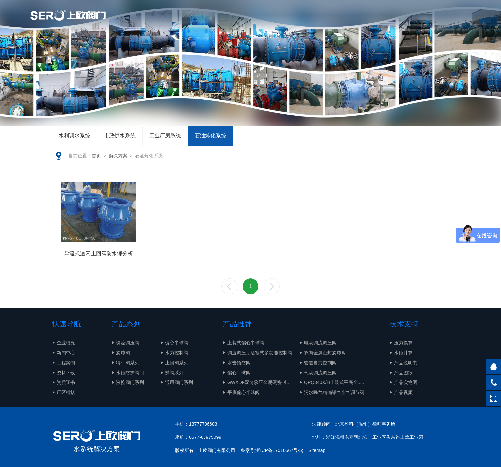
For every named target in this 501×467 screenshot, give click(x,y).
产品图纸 (403, 372)
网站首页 (168, 21)
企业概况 (202, 21)
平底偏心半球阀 (243, 392)
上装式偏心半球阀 (245, 342)
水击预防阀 (239, 362)
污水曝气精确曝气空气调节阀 (334, 392)
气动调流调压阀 (320, 372)
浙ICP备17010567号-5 (278, 450)
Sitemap (316, 450)
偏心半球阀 (176, 342)
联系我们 (454, 21)
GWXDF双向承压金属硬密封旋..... (262, 382)
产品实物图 (417, 21)
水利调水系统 (74, 135)
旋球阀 (123, 352)
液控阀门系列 (130, 382)
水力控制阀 (176, 352)
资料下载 (66, 372)
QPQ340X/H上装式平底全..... (334, 382)
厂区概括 (66, 392)
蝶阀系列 (174, 372)
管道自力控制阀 (320, 362)
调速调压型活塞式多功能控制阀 (259, 352)
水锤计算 (403, 352)
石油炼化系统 (210, 135)
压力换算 (403, 342)
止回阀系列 (176, 362)
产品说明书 (405, 362)
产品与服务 (274, 21)
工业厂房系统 (165, 135)
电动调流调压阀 (320, 342)
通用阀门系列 (179, 382)
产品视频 (403, 392)
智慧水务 (311, 21)
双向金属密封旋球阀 (325, 352)
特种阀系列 (127, 362)
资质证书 (66, 382)
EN (436, 6)
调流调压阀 (127, 342)
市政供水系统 (120, 135)
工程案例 (379, 21)
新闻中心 (66, 352)
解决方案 (345, 21)
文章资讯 (237, 21)
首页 (96, 155)
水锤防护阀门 (130, 372)
